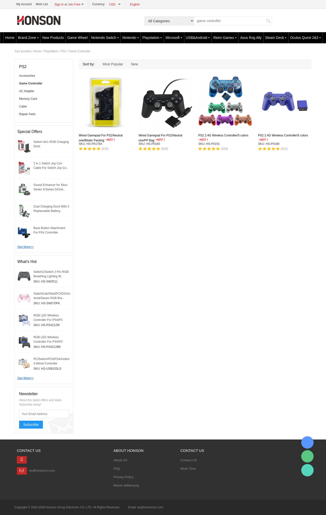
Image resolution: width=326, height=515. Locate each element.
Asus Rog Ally (251, 38)
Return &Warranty (126, 485)
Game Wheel (77, 38)
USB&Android (198, 38)
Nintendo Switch (105, 38)
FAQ (116, 468)
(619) (105, 149)
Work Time (188, 468)
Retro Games (225, 38)
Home (9, 38)
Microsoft (173, 38)
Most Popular (113, 64)
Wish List (42, 4)
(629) (224, 149)
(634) (164, 149)
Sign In (59, 4)
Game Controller (79, 51)
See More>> (25, 247)
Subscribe (31, 425)
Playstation (152, 38)
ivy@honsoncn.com (42, 470)
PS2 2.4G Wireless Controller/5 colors (223, 135)
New (134, 64)
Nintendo (130, 38)
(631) (284, 149)
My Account (24, 4)
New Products (53, 38)
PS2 (63, 51)
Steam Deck (276, 38)
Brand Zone (28, 38)
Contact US (188, 460)
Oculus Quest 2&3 (305, 38)
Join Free (74, 4)
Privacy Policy (123, 477)
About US (120, 460)
